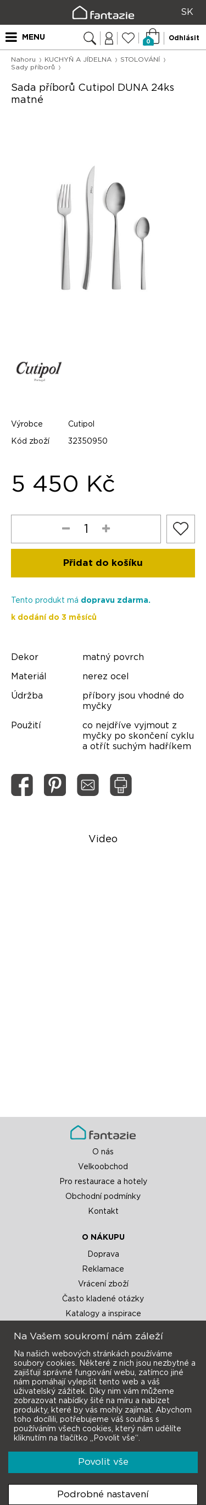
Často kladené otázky (103, 1299)
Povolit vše (103, 1461)
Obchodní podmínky (103, 1197)
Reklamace (103, 1269)
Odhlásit (184, 38)
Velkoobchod (103, 1167)
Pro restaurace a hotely (103, 1182)
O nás (103, 1152)
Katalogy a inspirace (103, 1314)
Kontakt (103, 1211)
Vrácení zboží (103, 1284)
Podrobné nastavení (103, 1494)
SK (187, 12)
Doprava (103, 1254)
